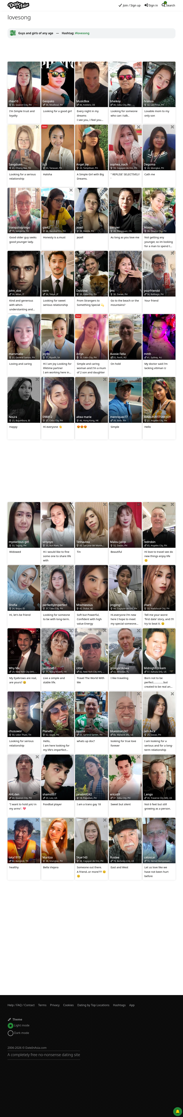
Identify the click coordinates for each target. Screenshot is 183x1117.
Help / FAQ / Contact (21, 1005)
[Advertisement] (91, 50)
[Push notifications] (177, 1111)
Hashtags (119, 1005)
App (132, 1005)
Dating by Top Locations (93, 1005)
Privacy (55, 1005)
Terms (42, 1005)
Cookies (68, 1005)
